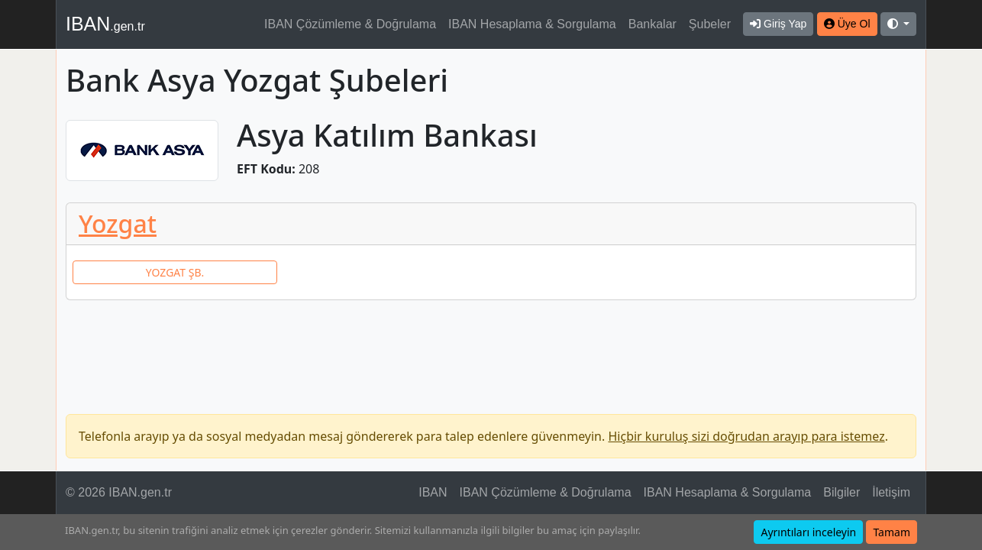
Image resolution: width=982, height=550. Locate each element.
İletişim (891, 492)
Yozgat (118, 223)
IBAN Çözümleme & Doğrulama (350, 24)
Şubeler (710, 24)
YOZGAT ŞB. (175, 272)
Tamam (891, 532)
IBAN (105, 23)
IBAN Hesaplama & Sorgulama (532, 24)
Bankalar (652, 24)
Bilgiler (841, 492)
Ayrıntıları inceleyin (808, 532)
